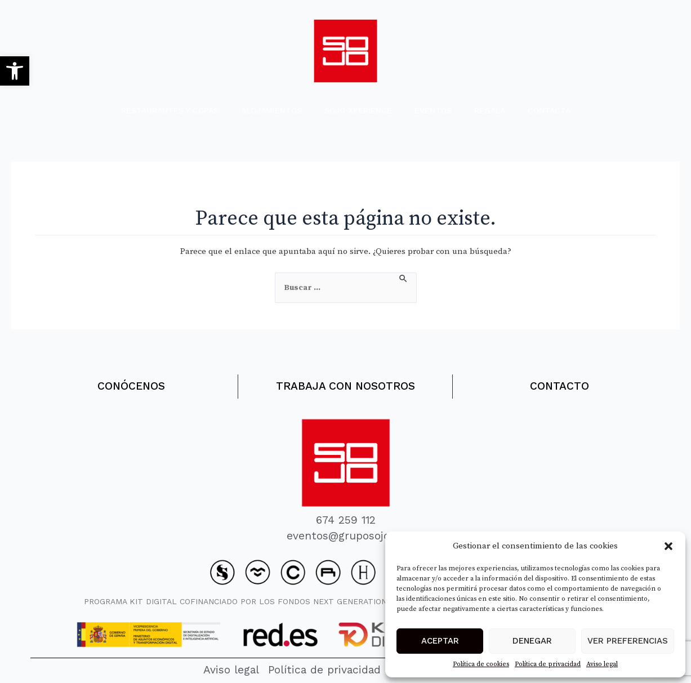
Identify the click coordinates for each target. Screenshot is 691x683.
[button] (14, 71)
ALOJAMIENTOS (271, 110)
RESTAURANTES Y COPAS (170, 110)
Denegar (532, 641)
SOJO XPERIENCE (358, 110)
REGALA (489, 110)
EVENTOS (433, 110)
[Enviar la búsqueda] (403, 279)
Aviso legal (602, 664)
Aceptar (440, 641)
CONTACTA (549, 110)
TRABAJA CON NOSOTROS (345, 383)
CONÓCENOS (131, 383)
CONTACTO (560, 383)
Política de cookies (481, 664)
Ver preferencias (627, 641)
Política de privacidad (548, 664)
